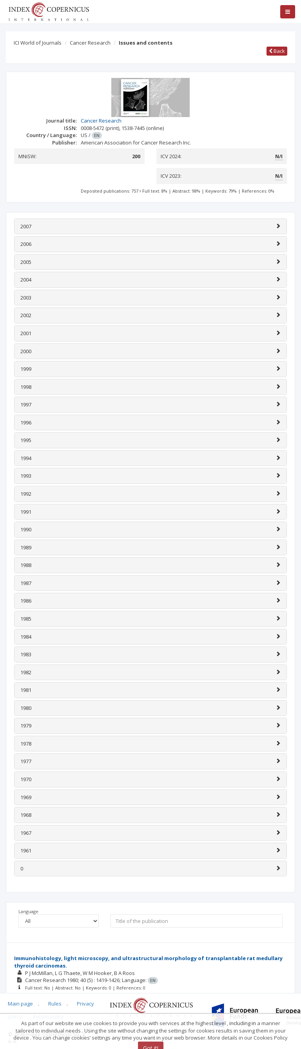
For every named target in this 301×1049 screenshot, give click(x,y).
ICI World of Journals (38, 42)
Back (277, 50)
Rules (55, 1003)
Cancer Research (90, 42)
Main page (20, 1003)
